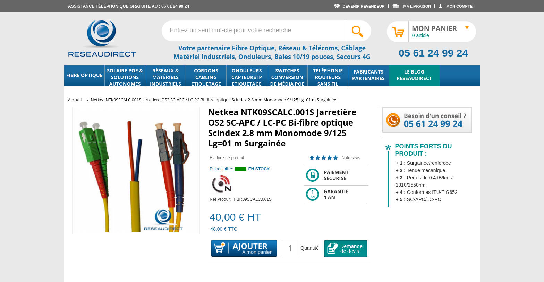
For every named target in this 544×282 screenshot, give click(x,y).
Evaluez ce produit (227, 157)
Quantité (309, 248)
